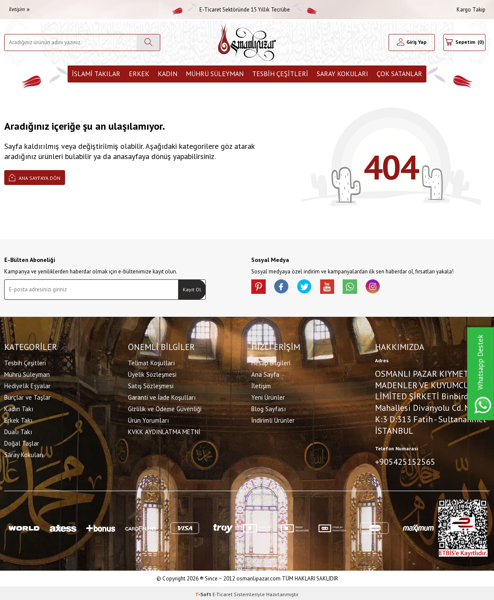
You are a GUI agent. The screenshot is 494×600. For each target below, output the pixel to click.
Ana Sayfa (265, 373)
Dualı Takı (18, 431)
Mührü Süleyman (215, 73)
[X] (310, 287)
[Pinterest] (259, 287)
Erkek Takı (18, 419)
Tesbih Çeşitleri (280, 73)
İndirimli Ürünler (273, 419)
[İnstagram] (387, 287)
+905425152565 (405, 460)
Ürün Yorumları (148, 419)
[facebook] (285, 287)
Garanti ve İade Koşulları (162, 396)
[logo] (247, 42)
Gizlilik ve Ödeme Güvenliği (165, 408)
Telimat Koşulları (151, 362)
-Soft (204, 592)
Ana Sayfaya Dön (34, 177)
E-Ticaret (223, 592)
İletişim (19, 9)
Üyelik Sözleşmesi (152, 373)
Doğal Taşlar (21, 442)
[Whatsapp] (361, 287)
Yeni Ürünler (268, 396)
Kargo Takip (471, 9)
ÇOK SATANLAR (399, 73)
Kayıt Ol (192, 289)
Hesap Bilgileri (270, 362)
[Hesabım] (412, 42)
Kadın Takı (18, 408)
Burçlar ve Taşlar (27, 396)
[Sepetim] (464, 42)
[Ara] (148, 42)
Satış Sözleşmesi (150, 385)
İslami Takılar (96, 73)
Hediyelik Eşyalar (27, 385)
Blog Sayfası (268, 408)
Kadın (167, 73)
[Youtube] (336, 287)
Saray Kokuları (342, 73)
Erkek (139, 73)
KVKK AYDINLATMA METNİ (164, 431)
